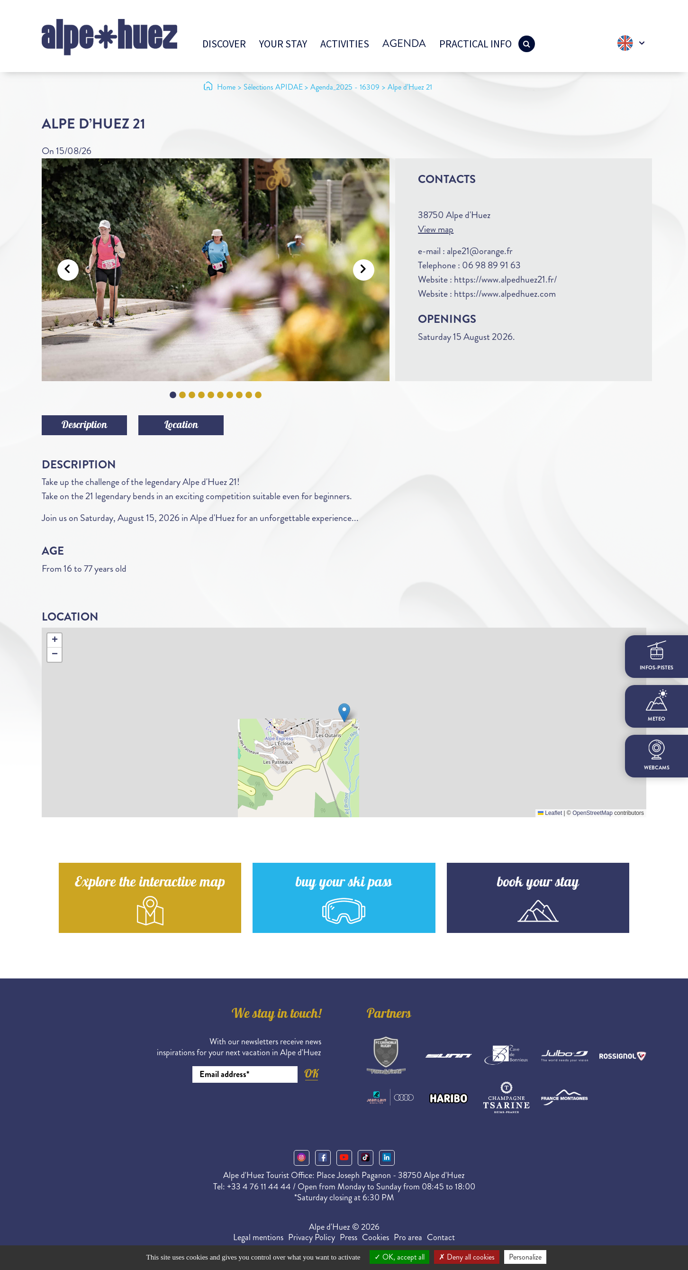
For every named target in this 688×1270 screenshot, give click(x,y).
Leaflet (550, 813)
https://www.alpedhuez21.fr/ (505, 279)
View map (435, 229)
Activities (344, 43)
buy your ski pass (344, 883)
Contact (441, 1237)
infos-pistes (656, 655)
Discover (224, 43)
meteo (656, 705)
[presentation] (249, 1108)
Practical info (475, 43)
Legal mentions (258, 1237)
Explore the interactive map (150, 883)
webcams (657, 755)
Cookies (375, 1237)
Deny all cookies (467, 1257)
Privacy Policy (311, 1237)
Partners (389, 1015)
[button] (344, 712)
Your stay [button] (283, 43)
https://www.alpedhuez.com (505, 294)
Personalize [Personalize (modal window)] (525, 1257)
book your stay (538, 883)
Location (181, 425)
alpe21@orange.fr (480, 251)
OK (311, 1073)
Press (348, 1237)
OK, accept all (399, 1257)
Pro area (408, 1237)
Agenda (404, 43)
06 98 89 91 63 (491, 265)
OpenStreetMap (592, 813)
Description (84, 425)
